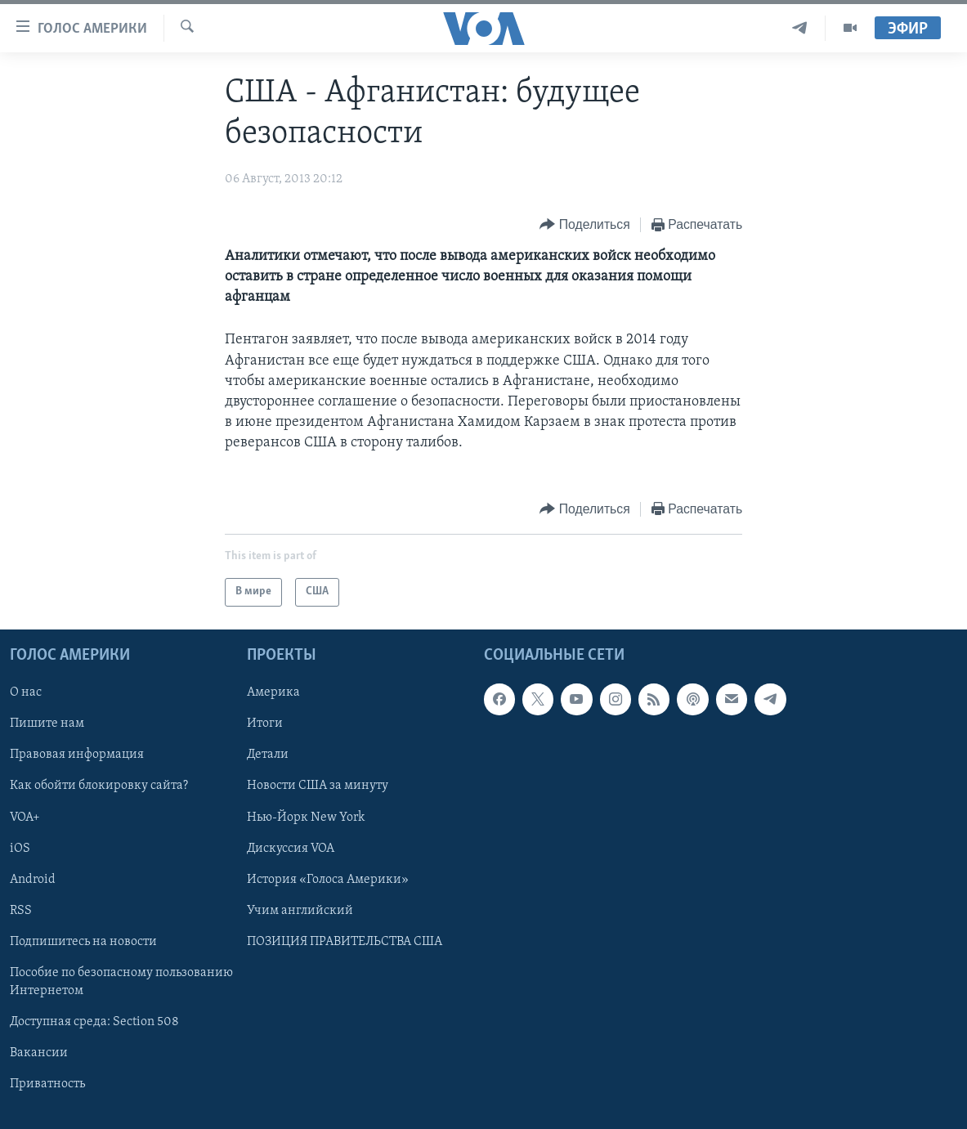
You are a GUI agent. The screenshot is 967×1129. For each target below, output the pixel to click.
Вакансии (39, 1053)
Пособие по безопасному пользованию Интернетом (121, 981)
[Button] (584, 225)
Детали (268, 754)
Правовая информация (77, 754)
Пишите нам (47, 723)
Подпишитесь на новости (83, 941)
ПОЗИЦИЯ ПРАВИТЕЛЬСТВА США (344, 941)
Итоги (265, 723)
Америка (273, 692)
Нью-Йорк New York (306, 816)
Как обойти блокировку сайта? (99, 785)
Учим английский (300, 909)
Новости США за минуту (317, 785)
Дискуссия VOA (290, 847)
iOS (20, 847)
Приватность (47, 1084)
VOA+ (25, 816)
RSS (21, 909)
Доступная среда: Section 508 (94, 1021)
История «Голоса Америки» (328, 878)
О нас (26, 692)
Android (33, 878)
